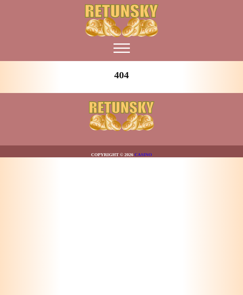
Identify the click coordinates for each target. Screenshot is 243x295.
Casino (143, 154)
